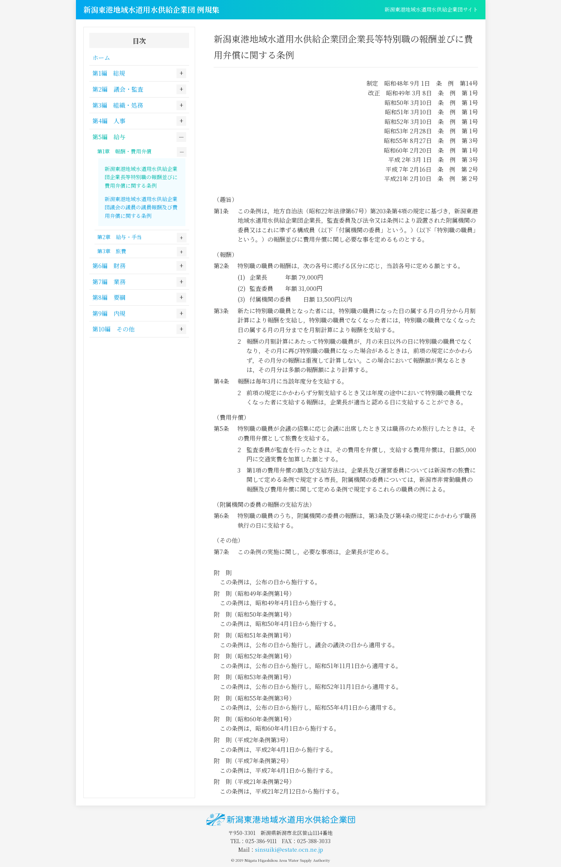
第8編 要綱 (108, 297)
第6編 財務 (108, 265)
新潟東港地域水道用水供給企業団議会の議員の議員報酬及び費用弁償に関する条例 (141, 207)
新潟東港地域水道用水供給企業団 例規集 (151, 9)
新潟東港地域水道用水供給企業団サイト (431, 9)
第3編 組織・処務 (117, 105)
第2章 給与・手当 (119, 237)
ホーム (101, 57)
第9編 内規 (108, 313)
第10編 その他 (113, 329)
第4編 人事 (108, 121)
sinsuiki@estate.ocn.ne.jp (289, 849)
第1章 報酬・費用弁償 (124, 151)
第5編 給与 (108, 137)
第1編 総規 (108, 73)
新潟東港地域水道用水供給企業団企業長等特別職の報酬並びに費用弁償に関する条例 (141, 177)
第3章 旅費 (111, 251)
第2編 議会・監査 (117, 89)
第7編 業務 (108, 281)
